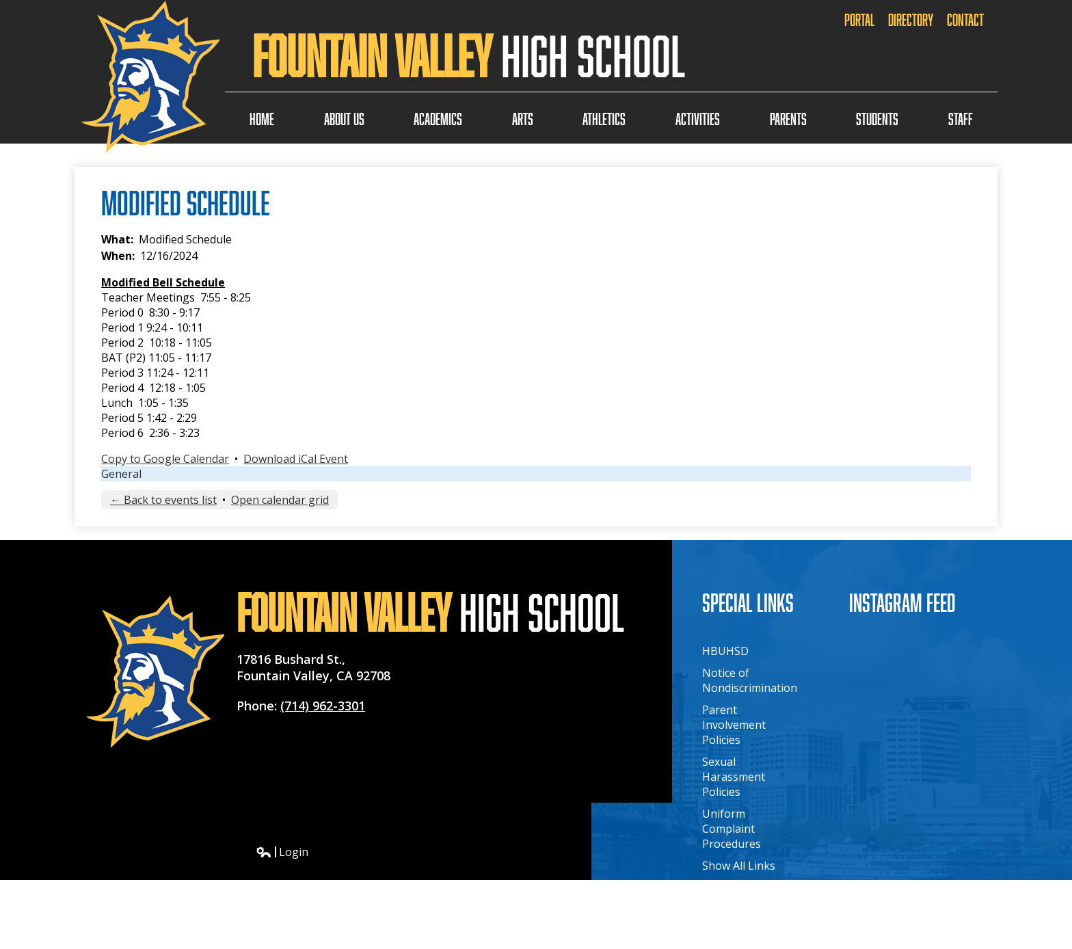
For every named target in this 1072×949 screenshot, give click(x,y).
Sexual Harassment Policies (733, 776)
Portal (859, 19)
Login (282, 851)
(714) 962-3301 (322, 705)
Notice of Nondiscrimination (749, 680)
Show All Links (738, 865)
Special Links (748, 602)
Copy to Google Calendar (165, 458)
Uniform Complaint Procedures (731, 828)
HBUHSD (725, 650)
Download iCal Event (295, 458)
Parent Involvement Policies (734, 724)
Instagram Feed (902, 602)
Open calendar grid (280, 499)
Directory (910, 19)
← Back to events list (163, 499)
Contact (965, 19)
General (121, 473)
